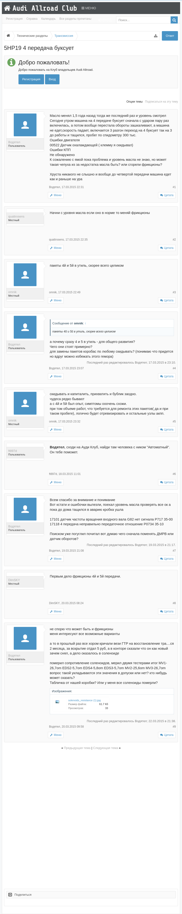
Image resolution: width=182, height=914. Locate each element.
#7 (174, 550)
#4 (174, 368)
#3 (174, 292)
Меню (89, 8)
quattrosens (16, 216)
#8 (174, 603)
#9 (174, 726)
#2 (174, 239)
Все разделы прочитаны (75, 18)
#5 (174, 421)
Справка (31, 18)
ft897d (12, 451)
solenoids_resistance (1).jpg (84, 700)
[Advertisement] (91, 818)
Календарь (48, 18)
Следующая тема (105, 748)
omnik (12, 292)
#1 (174, 187)
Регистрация (14, 18)
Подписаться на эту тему (161, 101)
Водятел (14, 142)
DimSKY (14, 580)
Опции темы (135, 101)
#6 (174, 474)
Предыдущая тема (77, 748)
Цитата (168, 195)
